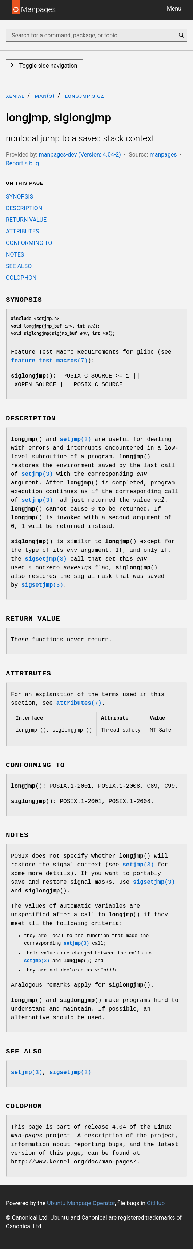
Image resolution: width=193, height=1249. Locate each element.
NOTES (15, 254)
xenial (15, 95)
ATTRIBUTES (22, 231)
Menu (174, 8)
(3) (75, 439)
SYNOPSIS (19, 196)
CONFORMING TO (29, 243)
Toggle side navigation (47, 65)
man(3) (45, 95)
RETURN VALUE (26, 219)
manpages (163, 154)
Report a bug (22, 163)
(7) (49, 361)
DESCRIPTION (24, 208)
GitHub (156, 1203)
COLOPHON (21, 277)
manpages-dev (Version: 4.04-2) (80, 154)
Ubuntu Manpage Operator (81, 1203)
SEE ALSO (19, 266)
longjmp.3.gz (84, 95)
